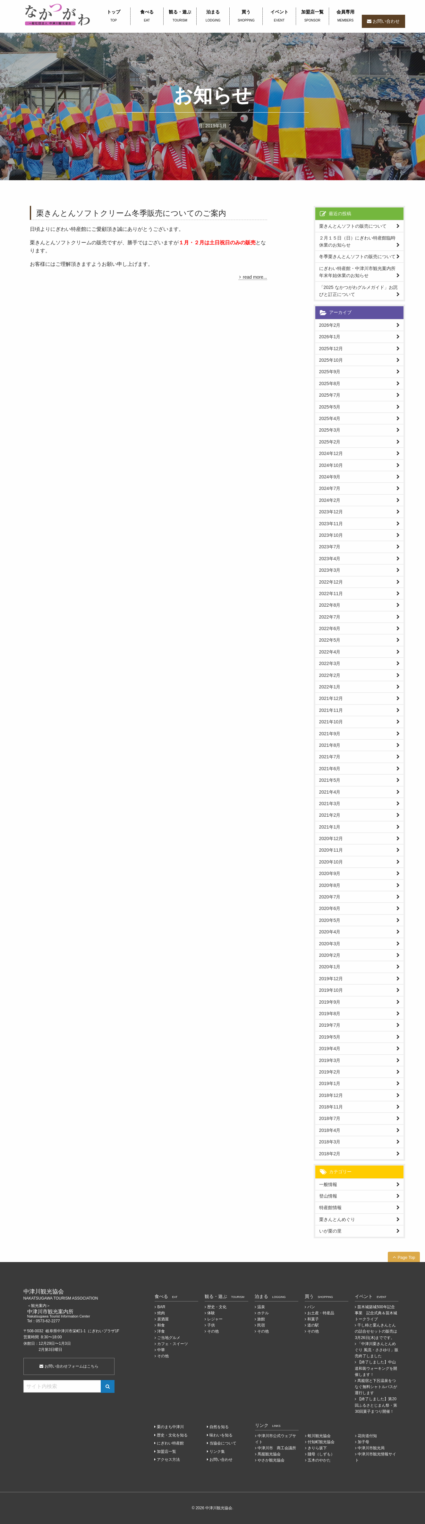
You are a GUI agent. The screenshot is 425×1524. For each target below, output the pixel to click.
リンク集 (217, 1451)
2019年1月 (330, 1083)
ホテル (263, 1313)
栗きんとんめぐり (337, 1219)
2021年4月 (330, 792)
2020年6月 (330, 908)
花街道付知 (367, 1436)
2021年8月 (330, 745)
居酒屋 (163, 1319)
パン (311, 1307)
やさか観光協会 (271, 1460)
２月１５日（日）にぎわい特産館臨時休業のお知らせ (357, 241)
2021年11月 (331, 710)
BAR (161, 1307)
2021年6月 (330, 768)
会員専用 (345, 16)
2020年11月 (331, 850)
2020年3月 (330, 943)
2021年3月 (330, 803)
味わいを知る (221, 1435)
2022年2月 (330, 675)
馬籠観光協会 (269, 1454)
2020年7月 (330, 896)
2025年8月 (330, 383)
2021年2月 (330, 815)
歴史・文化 (216, 1307)
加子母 (363, 1442)
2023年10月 (331, 535)
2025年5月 (330, 406)
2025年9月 (330, 371)
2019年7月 (330, 1025)
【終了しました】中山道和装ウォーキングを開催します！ (376, 1368)
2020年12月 (331, 838)
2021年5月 (330, 780)
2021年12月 (331, 698)
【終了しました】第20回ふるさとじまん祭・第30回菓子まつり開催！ (376, 1405)
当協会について (222, 1443)
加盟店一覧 (312, 16)
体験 (211, 1313)
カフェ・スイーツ (172, 1344)
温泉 (261, 1307)
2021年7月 (330, 756)
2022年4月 (330, 651)
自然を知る (219, 1427)
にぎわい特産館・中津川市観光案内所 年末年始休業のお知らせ (359, 272)
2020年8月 (330, 885)
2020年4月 (330, 931)
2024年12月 (331, 453)
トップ (113, 16)
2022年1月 (330, 686)
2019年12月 (331, 978)
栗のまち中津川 (170, 1427)
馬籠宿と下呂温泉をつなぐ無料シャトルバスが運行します (376, 1386)
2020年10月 (331, 861)
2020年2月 (330, 955)
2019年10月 (331, 990)
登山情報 (328, 1196)
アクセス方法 (168, 1459)
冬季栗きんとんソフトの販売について (357, 256)
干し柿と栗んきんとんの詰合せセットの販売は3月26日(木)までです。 (376, 1331)
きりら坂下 (317, 1448)
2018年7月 (330, 1118)
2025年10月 (331, 360)
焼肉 (161, 1313)
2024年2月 (330, 500)
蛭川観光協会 (319, 1436)
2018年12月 (331, 1095)
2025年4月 (330, 418)
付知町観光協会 (321, 1442)
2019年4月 (330, 1048)
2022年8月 (330, 605)
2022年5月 (330, 640)
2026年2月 (330, 325)
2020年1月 (330, 966)
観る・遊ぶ (180, 16)
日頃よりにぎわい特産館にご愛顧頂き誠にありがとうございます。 (107, 229)
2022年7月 (330, 616)
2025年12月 (331, 348)
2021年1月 (330, 826)
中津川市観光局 (371, 1448)
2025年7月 (330, 395)
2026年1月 (330, 336)
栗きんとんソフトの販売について (353, 226)
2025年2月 (330, 441)
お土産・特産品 (320, 1313)
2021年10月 (331, 721)
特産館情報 (330, 1207)
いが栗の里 (330, 1231)
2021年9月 (330, 733)
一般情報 (328, 1184)
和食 (161, 1325)
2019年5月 (330, 1037)
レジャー (215, 1319)
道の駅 (313, 1325)
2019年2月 (330, 1071)
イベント (279, 16)
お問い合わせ (386, 21)
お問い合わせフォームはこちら (68, 1366)
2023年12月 (331, 511)
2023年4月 (330, 558)
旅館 (261, 1319)
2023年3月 (330, 570)
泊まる (213, 16)
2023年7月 (330, 546)
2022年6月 (330, 628)
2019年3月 (330, 1060)
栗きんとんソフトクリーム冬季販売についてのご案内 (131, 213)
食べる (147, 16)
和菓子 (313, 1319)
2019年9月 (330, 1002)
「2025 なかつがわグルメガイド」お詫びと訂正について (358, 291)
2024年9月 (330, 476)
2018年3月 (330, 1141)
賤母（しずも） (321, 1454)
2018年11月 (331, 1106)
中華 (161, 1350)
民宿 (261, 1325)
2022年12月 (331, 582)
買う (246, 16)
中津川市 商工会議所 (277, 1448)
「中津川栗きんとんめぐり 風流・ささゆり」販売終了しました (376, 1350)
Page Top (406, 1257)
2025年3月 (330, 430)
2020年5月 (330, 920)
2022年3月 (330, 663)
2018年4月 (330, 1130)
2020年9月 (330, 873)
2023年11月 (331, 523)
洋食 (161, 1331)
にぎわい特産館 (170, 1443)
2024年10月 (331, 465)
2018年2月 (330, 1153)
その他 (163, 1356)
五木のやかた (319, 1460)
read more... (255, 277)
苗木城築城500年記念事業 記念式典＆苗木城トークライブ (376, 1313)
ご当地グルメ (168, 1337)
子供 (211, 1325)
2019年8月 (330, 1013)
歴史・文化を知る (172, 1435)
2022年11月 (331, 593)
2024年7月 (330, 488)
